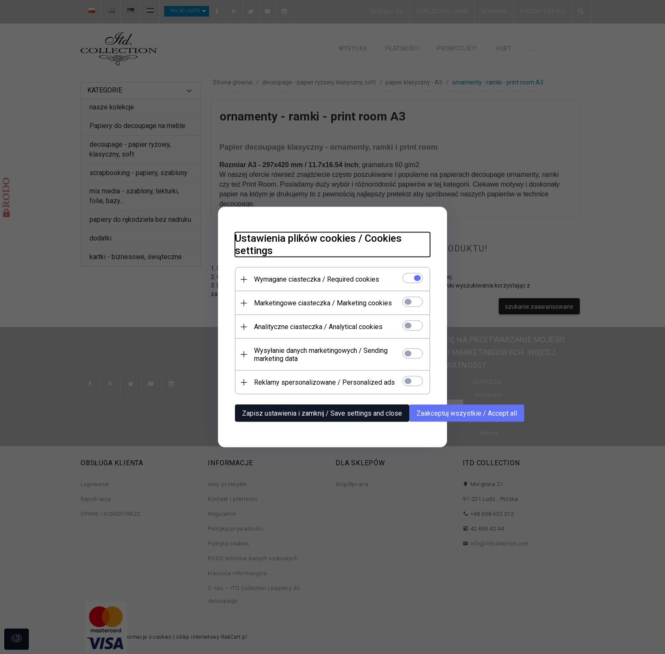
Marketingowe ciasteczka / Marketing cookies (323, 303)
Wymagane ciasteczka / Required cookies (316, 279)
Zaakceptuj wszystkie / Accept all (466, 413)
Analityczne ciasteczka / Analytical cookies (318, 327)
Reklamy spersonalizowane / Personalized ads (324, 382)
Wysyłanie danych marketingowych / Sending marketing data (321, 355)
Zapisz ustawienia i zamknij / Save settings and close (322, 413)
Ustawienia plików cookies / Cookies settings (318, 244)
